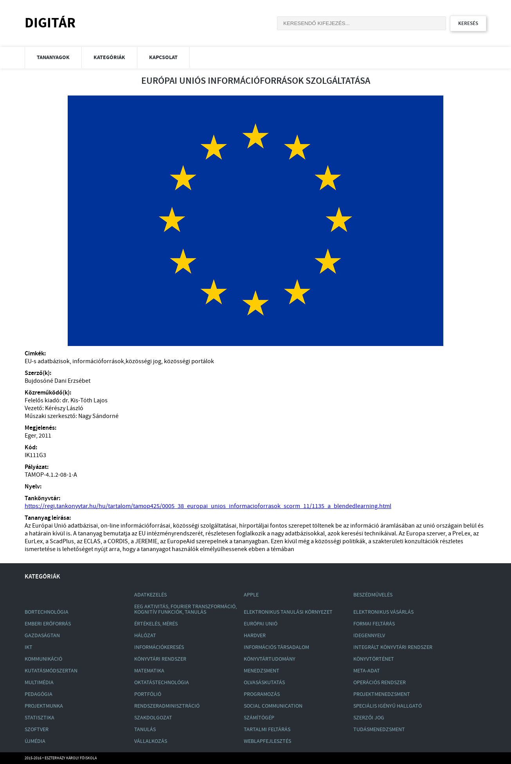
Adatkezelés (150, 594)
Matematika (149, 670)
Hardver (255, 635)
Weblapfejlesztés (267, 741)
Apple (251, 594)
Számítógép (259, 717)
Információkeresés (159, 647)
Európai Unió (260, 623)
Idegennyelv (369, 635)
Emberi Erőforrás (48, 623)
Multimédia (39, 682)
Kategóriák (109, 57)
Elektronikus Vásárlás (383, 612)
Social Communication (273, 706)
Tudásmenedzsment (379, 729)
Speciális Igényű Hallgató (387, 706)
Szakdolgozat (153, 717)
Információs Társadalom (276, 647)
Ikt (28, 647)
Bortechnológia (46, 612)
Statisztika (39, 717)
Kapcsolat (163, 57)
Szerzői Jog (368, 717)
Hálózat (145, 635)
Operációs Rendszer (379, 682)
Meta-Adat (366, 670)
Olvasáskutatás (264, 682)
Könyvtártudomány (269, 659)
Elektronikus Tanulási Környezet (288, 612)
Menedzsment (261, 670)
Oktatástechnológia (161, 682)
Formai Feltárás (374, 623)
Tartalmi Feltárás (267, 729)
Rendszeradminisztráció (167, 706)
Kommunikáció (43, 659)
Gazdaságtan (42, 635)
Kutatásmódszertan (51, 670)
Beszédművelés (372, 594)
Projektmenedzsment (381, 694)
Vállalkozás (150, 741)
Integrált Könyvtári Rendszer (392, 647)
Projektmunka (44, 706)
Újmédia (35, 741)
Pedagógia (38, 694)
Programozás (262, 694)
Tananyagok (53, 57)
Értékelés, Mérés (156, 623)
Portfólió (147, 694)
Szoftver (37, 729)
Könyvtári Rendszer (160, 659)
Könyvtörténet (373, 659)
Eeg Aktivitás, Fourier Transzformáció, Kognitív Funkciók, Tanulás (185, 609)
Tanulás (145, 729)
